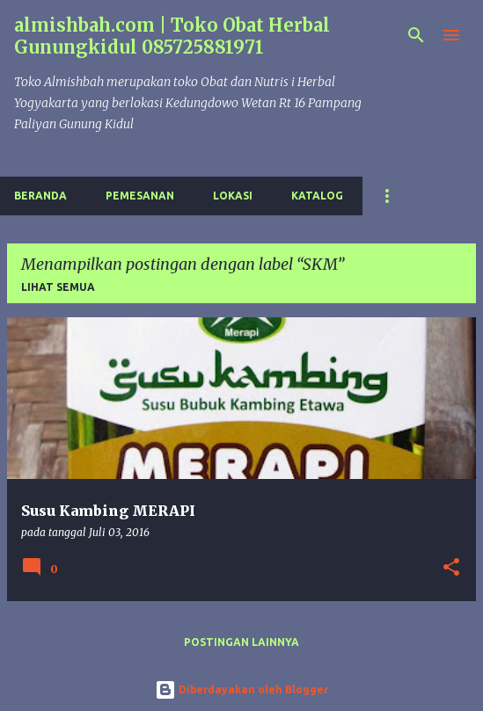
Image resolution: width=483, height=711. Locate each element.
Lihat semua (58, 287)
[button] (451, 568)
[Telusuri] (416, 35)
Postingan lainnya (241, 642)
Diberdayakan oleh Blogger (241, 689)
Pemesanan (140, 195)
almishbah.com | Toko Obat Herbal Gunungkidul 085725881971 (172, 36)
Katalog (317, 195)
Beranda (40, 195)
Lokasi (232, 195)
